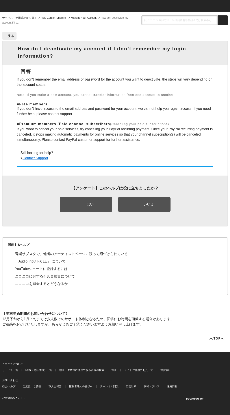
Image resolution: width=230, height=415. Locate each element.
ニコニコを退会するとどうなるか (41, 284)
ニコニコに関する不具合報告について (45, 276)
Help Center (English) (54, 17)
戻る (10, 36)
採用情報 (172, 386)
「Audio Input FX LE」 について (40, 261)
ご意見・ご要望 (32, 386)
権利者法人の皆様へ (81, 386)
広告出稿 (131, 386)
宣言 (114, 370)
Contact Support (35, 158)
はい (90, 204)
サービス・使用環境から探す (19, 17)
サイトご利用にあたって (138, 370)
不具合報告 (55, 386)
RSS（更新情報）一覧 (38, 370)
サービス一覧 (10, 370)
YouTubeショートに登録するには (41, 269)
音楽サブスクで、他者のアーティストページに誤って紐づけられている (71, 254)
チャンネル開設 (109, 386)
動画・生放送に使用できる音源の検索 (81, 370)
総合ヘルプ (8, 386)
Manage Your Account (83, 17)
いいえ (148, 204)
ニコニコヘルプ (42, 6)
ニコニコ (8, 6)
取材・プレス (152, 386)
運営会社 (165, 370)
